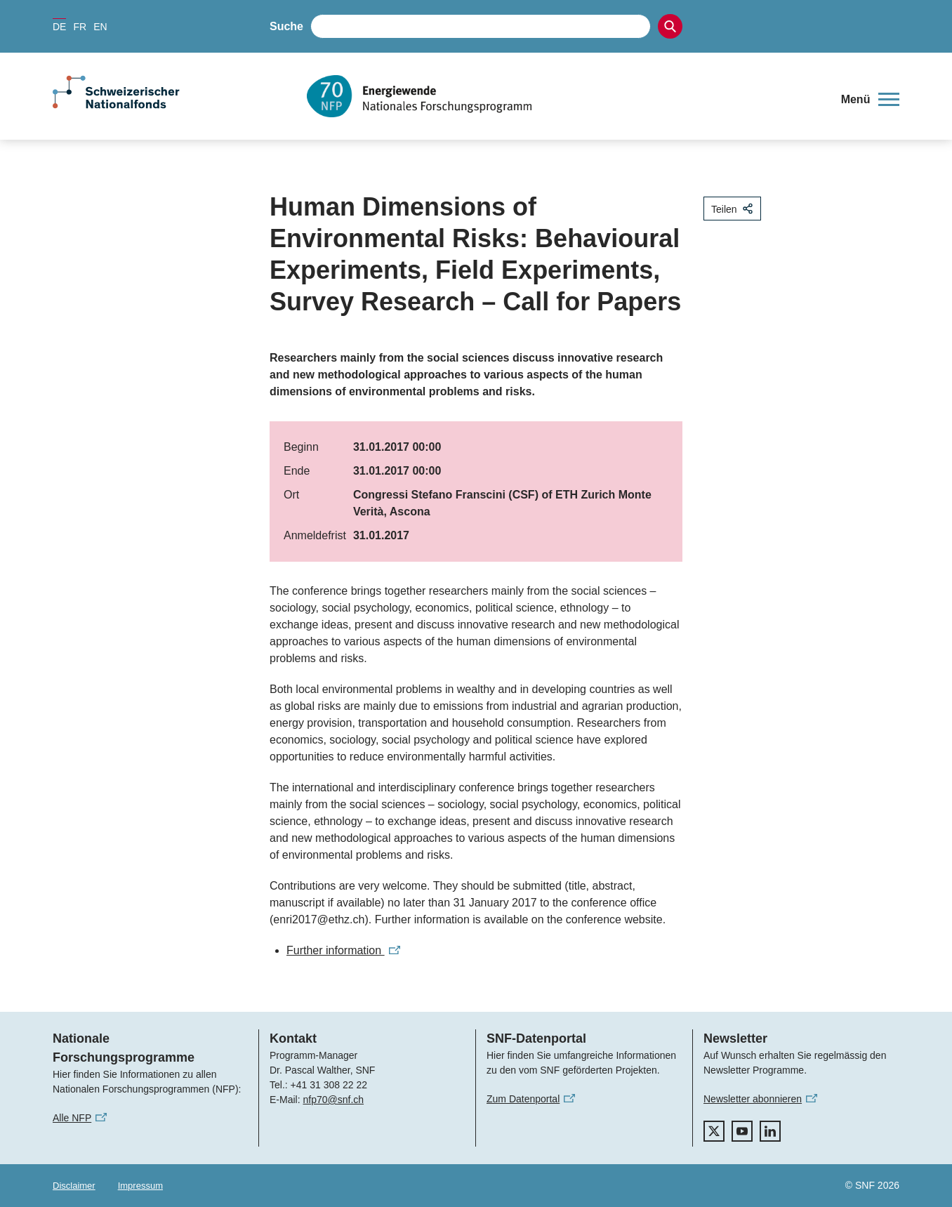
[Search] (670, 26)
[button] (870, 99)
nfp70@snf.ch (333, 1099)
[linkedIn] (770, 1131)
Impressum (140, 1185)
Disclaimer (74, 1185)
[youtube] (742, 1131)
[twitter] (714, 1131)
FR (79, 26)
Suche (286, 26)
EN (100, 26)
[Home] (563, 96)
